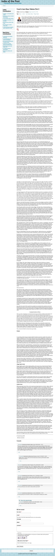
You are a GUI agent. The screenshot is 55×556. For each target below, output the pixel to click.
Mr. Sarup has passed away (25, 500)
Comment (19, 525)
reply (19, 452)
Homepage (19, 519)
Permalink (20, 444)
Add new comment (20, 437)
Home (4, 5)
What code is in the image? (23, 540)
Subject (18, 522)
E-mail (18, 515)
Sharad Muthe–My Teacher (8, 18)
